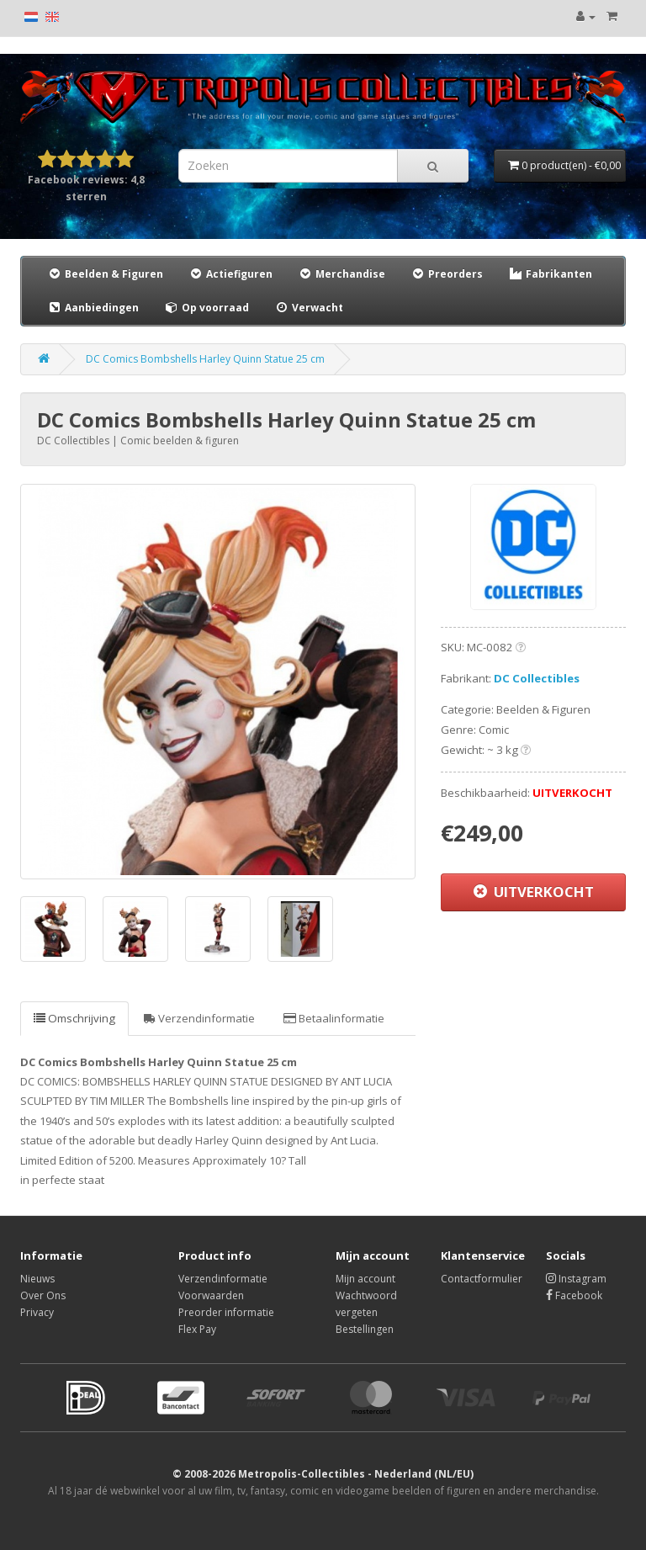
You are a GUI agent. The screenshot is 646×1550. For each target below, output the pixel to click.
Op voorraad (206, 307)
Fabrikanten (550, 274)
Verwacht (308, 307)
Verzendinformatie (199, 1018)
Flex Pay (197, 1329)
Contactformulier (481, 1278)
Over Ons (43, 1295)
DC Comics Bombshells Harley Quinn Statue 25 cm (205, 359)
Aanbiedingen (94, 307)
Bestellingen (365, 1329)
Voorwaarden (211, 1295)
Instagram (576, 1278)
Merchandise (341, 274)
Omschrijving (74, 1018)
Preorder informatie (226, 1312)
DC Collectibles (537, 678)
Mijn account (365, 1278)
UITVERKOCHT (534, 891)
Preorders (446, 274)
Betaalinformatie (333, 1018)
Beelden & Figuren (105, 274)
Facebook (574, 1295)
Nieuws (37, 1278)
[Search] (433, 166)
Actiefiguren (230, 274)
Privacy (37, 1312)
